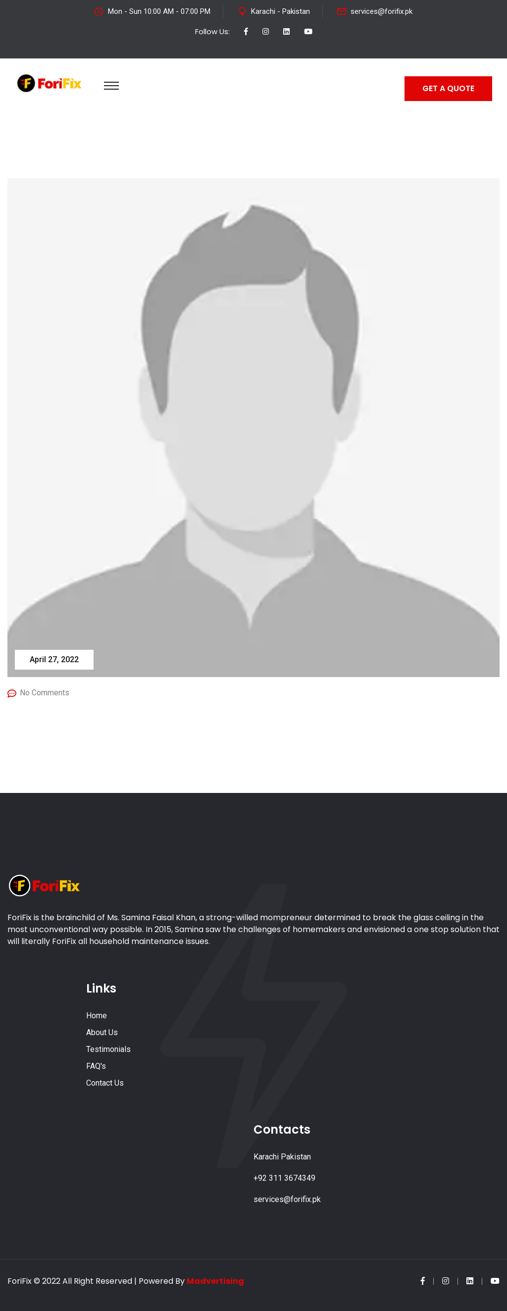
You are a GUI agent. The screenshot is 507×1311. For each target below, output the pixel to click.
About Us (102, 1032)
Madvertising (215, 1281)
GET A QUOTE (448, 88)
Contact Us (105, 1083)
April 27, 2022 (54, 659)
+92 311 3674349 (284, 1178)
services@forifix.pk (381, 11)
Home (96, 1015)
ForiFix (19, 1281)
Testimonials (108, 1049)
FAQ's (96, 1066)
